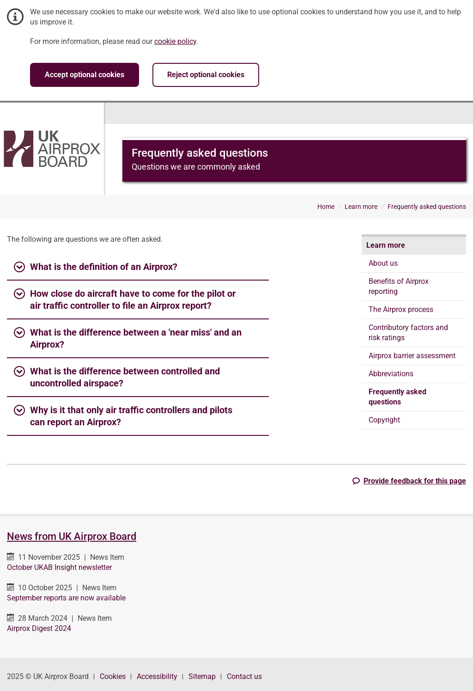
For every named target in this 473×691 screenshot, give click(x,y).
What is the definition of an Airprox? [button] (95, 267)
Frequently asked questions (397, 396)
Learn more (385, 245)
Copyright (384, 420)
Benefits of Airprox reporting (399, 286)
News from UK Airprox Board (71, 536)
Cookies (113, 676)
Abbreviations (391, 373)
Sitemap (202, 676)
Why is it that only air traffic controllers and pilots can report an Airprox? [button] (123, 416)
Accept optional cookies (84, 74)
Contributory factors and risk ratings (408, 332)
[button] (409, 481)
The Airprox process (401, 309)
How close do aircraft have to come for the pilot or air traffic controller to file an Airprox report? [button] (125, 299)
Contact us (244, 676)
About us (383, 263)
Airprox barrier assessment (412, 355)
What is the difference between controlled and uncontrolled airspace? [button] (117, 377)
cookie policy (175, 41)
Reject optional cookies (205, 74)
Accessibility (157, 676)
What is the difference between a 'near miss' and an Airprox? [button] (128, 338)
